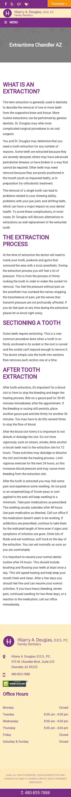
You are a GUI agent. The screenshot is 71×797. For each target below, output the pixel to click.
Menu (11, 22)
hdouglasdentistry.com (50, 775)
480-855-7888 (20, 674)
